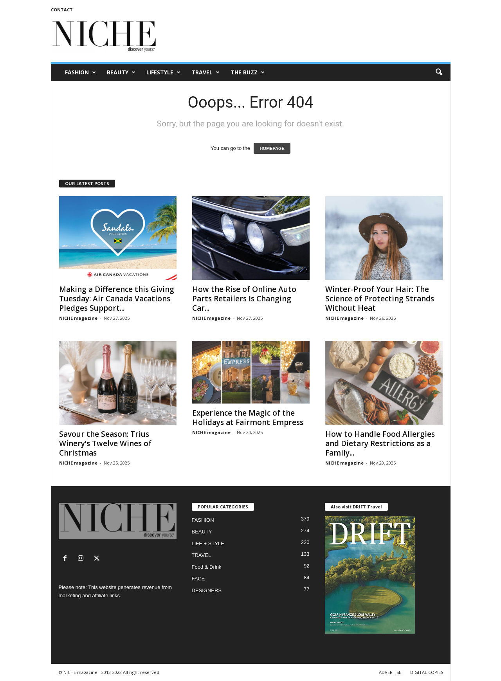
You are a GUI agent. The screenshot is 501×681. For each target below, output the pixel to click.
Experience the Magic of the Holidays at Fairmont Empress (247, 417)
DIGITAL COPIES (426, 672)
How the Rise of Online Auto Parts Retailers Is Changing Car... (244, 298)
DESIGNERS (207, 590)
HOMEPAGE (272, 148)
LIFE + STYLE (208, 543)
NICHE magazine (78, 318)
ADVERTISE (390, 672)
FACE (198, 579)
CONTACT (62, 10)
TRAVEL (205, 72)
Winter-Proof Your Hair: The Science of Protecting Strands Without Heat (379, 298)
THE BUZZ (248, 72)
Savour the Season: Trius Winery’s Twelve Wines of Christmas (105, 443)
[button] (438, 72)
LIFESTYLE (163, 72)
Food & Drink (207, 567)
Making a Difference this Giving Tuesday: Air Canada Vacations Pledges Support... (116, 298)
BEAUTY (121, 72)
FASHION (80, 72)
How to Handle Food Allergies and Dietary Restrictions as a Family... (380, 443)
